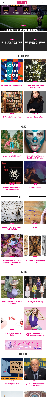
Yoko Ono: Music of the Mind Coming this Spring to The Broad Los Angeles (12, 228)
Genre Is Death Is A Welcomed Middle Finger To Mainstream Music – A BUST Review (12, 188)
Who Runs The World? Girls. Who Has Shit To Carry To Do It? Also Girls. (12, 302)
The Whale (35, 227)
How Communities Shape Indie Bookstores (12, 116)
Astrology (35, 257)
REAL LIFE (23, 197)
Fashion (23, 271)
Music (23, 126)
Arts (35, 39)
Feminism (23, 25)
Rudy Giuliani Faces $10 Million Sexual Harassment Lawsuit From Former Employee (35, 384)
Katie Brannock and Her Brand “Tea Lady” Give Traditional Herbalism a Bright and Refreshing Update (12, 262)
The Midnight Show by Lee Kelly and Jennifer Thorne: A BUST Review (35, 86)
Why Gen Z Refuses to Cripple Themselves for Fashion (12, 334)
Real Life (11, 223)
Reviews (35, 152)
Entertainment (23, 55)
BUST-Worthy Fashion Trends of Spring (35, 301)
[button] (3, 2)
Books (12, 81)
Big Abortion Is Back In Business (23, 29)
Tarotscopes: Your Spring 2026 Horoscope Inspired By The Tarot (35, 261)
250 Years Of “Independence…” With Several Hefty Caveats (11, 43)
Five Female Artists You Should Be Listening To (12, 155)
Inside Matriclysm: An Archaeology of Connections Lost (35, 43)
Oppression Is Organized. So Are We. (12, 383)
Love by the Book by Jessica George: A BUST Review (12, 85)
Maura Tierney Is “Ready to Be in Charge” (35, 116)
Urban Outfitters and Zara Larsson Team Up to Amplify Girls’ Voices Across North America (35, 334)
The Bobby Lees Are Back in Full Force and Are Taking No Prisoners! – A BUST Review (35, 156)
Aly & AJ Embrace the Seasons (35, 187)
